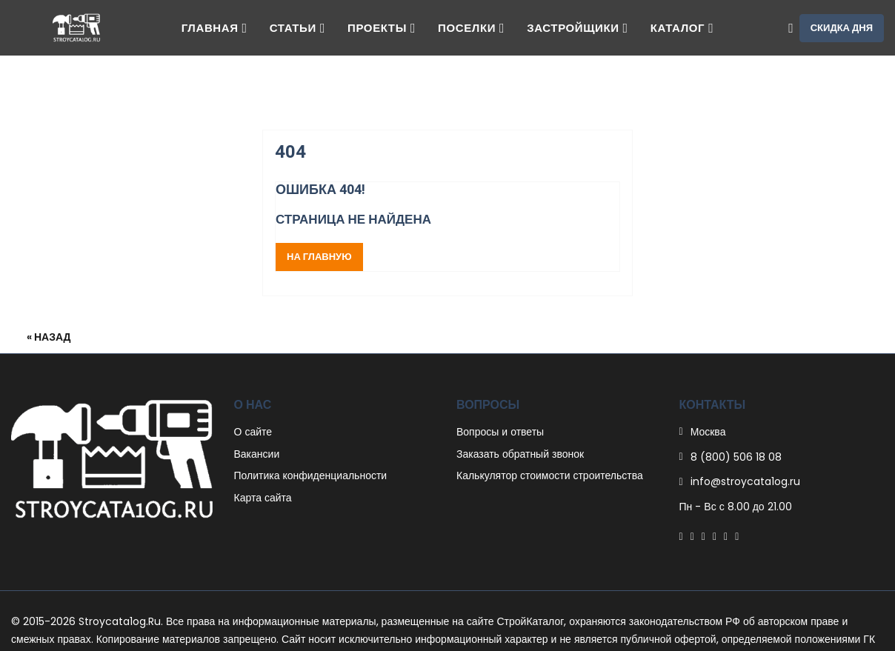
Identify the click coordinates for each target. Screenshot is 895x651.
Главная (214, 28)
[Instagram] (726, 536)
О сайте (253, 431)
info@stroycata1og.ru (745, 481)
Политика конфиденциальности (310, 475)
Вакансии (257, 454)
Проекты (381, 28)
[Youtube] (737, 536)
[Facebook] (681, 536)
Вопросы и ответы (500, 431)
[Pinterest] (703, 536)
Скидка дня (842, 28)
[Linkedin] (714, 536)
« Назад (49, 337)
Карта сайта (263, 497)
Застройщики (577, 28)
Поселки (471, 28)
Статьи (297, 28)
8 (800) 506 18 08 (736, 457)
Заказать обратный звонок (520, 454)
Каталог (682, 28)
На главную (319, 257)
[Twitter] (692, 536)
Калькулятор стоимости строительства (549, 475)
